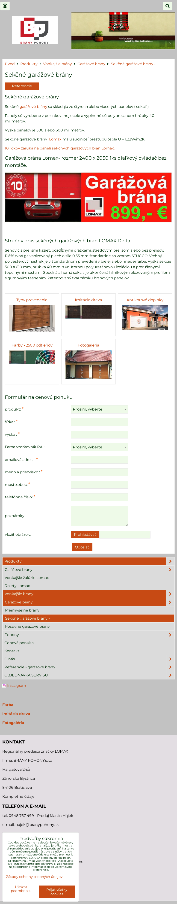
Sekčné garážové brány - (27, 618)
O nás (89, 659)
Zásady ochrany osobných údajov (34, 876)
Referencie (22, 86)
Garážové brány (89, 570)
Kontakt (11, 651)
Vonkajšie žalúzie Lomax (27, 577)
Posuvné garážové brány (27, 626)
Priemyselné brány (22, 610)
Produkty (89, 561)
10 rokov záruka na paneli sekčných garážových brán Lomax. (60, 148)
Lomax (55, 139)
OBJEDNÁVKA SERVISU (89, 675)
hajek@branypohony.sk (37, 824)
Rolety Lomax (17, 586)
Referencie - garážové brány (89, 667)
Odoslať (82, 547)
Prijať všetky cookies (56, 891)
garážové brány (34, 106)
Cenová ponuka (19, 643)
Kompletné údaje (18, 796)
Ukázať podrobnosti (21, 889)
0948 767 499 (22, 815)
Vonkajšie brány (89, 594)
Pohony (89, 635)
